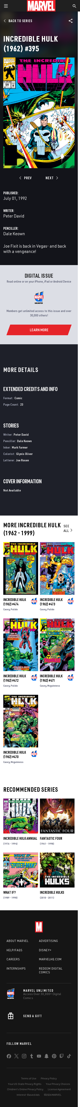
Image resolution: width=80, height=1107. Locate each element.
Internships (16, 968)
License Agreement (59, 1089)
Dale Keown (14, 233)
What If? (9, 892)
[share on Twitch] (61, 1057)
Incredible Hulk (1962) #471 (51, 678)
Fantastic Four (51, 838)
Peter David (13, 215)
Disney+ (45, 950)
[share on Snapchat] (46, 1057)
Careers (13, 959)
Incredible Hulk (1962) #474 (14, 601)
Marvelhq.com (50, 959)
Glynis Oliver (24, 454)
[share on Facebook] (9, 1057)
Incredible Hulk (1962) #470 (14, 754)
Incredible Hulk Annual (20, 838)
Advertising (48, 941)
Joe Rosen (22, 460)
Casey (6, 609)
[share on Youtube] (39, 1057)
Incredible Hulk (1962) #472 (14, 678)
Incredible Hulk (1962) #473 (51, 601)
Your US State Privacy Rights (24, 1084)
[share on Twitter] (16, 1057)
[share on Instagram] (24, 1057)
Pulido (14, 609)
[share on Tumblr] (31, 1057)
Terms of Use (28, 1078)
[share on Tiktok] (69, 1057)
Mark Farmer (20, 447)
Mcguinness (53, 685)
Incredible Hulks (52, 892)
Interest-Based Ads (28, 1094)
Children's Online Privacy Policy (25, 1089)
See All (68, 528)
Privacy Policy (49, 1078)
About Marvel (17, 941)
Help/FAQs (15, 950)
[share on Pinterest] (54, 1057)
